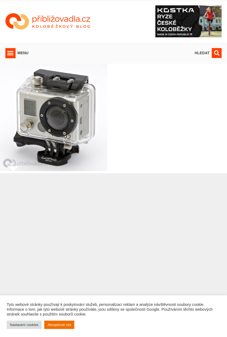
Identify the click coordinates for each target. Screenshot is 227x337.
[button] (10, 53)
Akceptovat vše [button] (59, 325)
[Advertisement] (113, 252)
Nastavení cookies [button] (24, 325)
